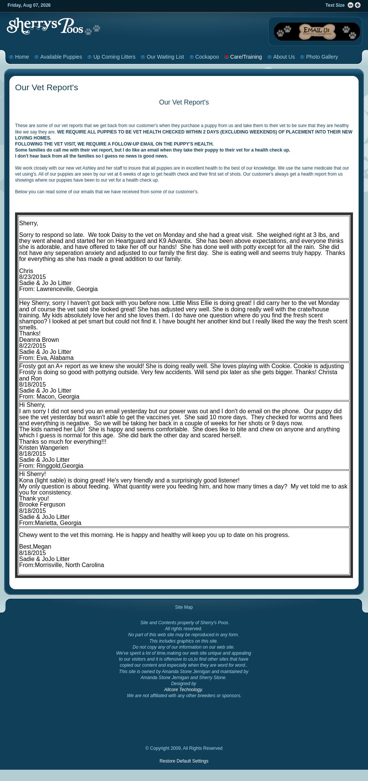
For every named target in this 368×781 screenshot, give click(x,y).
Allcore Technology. (183, 689)
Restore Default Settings (183, 761)
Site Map (184, 607)
